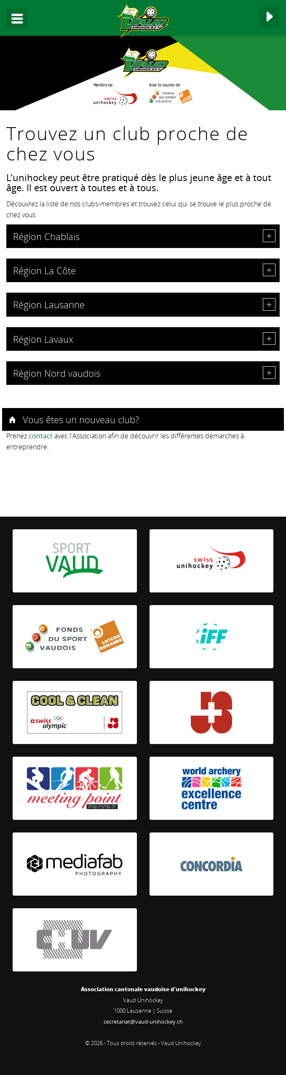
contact (41, 435)
